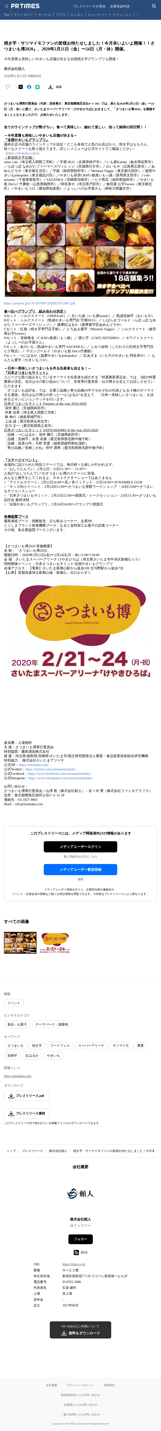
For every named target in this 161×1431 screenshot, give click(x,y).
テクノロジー (24, 14)
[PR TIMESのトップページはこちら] (25, 6)
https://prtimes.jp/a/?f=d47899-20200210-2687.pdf (39, 303)
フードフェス (60, 1045)
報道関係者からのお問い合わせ (80, 1395)
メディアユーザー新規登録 (80, 869)
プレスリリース (32, 1151)
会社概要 (51, 1385)
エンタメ (76, 14)
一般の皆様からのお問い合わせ (80, 1414)
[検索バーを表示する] (154, 6)
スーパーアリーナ (91, 1045)
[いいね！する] (7, 87)
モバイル (44, 14)
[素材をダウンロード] (50, 87)
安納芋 (12, 1055)
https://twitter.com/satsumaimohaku (50, 769)
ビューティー (97, 14)
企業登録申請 (120, 6)
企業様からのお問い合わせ (80, 1405)
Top (6, 14)
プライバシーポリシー (80, 1385)
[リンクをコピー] (59, 87)
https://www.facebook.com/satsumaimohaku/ (59, 773)
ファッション (122, 14)
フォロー (80, 1239)
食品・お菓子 (17, 1024)
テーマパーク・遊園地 (51, 1024)
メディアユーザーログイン (80, 847)
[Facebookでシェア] (29, 87)
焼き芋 (37, 1045)
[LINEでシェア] (37, 87)
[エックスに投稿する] (20, 87)
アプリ (61, 14)
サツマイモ (121, 1045)
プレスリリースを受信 (89, 6)
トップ (11, 1151)
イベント (13, 1003)
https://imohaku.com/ (22, 153)
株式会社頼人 (58, 1151)
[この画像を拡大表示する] (20, 943)
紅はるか (32, 1055)
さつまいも (15, 1045)
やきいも (53, 1055)
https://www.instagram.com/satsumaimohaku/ (60, 778)
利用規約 (109, 1385)
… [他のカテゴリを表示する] (137, 13)
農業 (140, 1045)
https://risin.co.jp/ (73, 1264)
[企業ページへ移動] (80, 1195)
